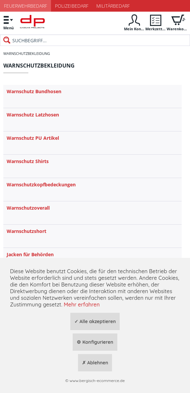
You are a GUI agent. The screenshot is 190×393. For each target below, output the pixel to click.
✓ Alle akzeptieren (95, 321)
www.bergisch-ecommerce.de (97, 380)
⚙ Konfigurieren (95, 342)
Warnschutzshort (26, 231)
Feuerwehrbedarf (25, 6)
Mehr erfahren (82, 304)
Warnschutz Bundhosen (34, 91)
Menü (8, 21)
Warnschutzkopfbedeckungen (41, 184)
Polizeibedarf (71, 6)
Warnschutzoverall (28, 208)
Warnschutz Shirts (28, 161)
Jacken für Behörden (30, 254)
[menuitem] (8, 22)
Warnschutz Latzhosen (33, 114)
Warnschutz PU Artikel (33, 138)
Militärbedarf (113, 6)
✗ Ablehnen (95, 363)
